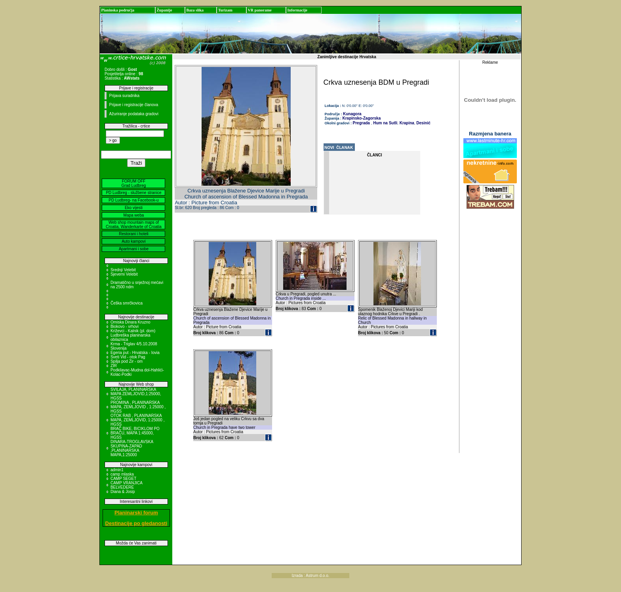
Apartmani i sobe (134, 249)
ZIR (113, 366)
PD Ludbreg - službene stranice (133, 192)
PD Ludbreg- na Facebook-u (133, 200)
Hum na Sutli (384, 123)
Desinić (422, 123)
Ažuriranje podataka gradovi (133, 114)
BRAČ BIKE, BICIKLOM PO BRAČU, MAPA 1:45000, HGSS (135, 433)
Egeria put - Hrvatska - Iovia (135, 352)
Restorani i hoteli (133, 234)
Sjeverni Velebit (124, 274)
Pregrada (361, 123)
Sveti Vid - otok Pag (127, 357)
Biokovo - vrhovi (124, 326)
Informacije (297, 10)
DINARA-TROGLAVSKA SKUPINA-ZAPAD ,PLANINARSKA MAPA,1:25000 (131, 448)
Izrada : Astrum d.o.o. (310, 575)
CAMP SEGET (123, 478)
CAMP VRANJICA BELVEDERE (126, 485)
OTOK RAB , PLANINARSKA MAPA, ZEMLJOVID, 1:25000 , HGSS (137, 419)
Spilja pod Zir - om (126, 361)
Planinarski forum (136, 513)
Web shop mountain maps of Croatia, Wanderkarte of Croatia (134, 224)
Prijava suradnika (124, 95)
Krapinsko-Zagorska (362, 118)
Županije (164, 10)
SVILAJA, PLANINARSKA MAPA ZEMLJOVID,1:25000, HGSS (135, 393)
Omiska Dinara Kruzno (130, 322)
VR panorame (259, 10)
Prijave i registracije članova (133, 105)
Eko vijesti (134, 208)
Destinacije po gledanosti (136, 523)
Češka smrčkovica (126, 303)
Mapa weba (134, 215)
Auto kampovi (134, 241)
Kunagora (352, 114)
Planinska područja (117, 10)
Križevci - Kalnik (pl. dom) (132, 331)
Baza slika (195, 10)
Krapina (406, 123)
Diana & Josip (122, 491)
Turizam (225, 10)
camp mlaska (122, 474)
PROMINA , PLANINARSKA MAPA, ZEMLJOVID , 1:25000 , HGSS (138, 406)
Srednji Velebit (123, 270)
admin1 (117, 470)
